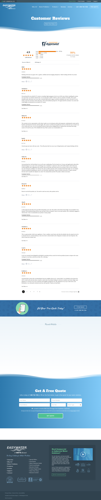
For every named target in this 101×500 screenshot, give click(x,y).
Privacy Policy (72, 410)
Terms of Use (15, 493)
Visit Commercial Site (59, 474)
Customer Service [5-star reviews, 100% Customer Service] (26, 77)
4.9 (28, 52)
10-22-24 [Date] (23, 275)
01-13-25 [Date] (23, 207)
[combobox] (26, 62)
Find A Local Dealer (34, 465)
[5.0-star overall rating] (50, 69)
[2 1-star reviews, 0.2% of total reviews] (50, 57)
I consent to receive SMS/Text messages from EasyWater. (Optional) (51, 408)
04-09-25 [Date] (23, 188)
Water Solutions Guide (35, 463)
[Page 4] (34, 291)
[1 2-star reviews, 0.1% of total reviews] (50, 56)
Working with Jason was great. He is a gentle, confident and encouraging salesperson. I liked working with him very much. (49, 74)
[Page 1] (23, 291)
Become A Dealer (34, 467)
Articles (70, 6)
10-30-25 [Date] (23, 72)
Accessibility (22, 493)
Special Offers (72, 1)
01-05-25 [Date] (23, 231)
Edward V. (24, 183)
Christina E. (25, 88)
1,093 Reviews (28, 57)
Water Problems (44, 6)
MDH (23, 67)
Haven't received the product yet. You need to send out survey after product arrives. (40, 191)
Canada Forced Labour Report (11, 495)
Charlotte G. (25, 226)
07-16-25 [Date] (23, 120)
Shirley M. (24, 115)
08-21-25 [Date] (23, 93)
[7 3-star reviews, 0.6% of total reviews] (50, 54)
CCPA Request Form (23, 495)
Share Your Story (49, 24)
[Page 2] (27, 291)
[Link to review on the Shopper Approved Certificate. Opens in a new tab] (31, 81)
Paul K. (23, 138)
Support (95, 1)
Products (55, 6)
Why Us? (34, 6)
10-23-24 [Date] (23, 252)
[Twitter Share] (29, 81)
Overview (10, 460)
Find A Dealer (81, 1)
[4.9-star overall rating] (28, 55)
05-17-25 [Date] (23, 143)
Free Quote (94, 6)
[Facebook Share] (26, 81)
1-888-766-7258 (82, 310)
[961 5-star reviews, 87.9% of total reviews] (50, 51)
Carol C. (24, 248)
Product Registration (35, 469)
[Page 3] (30, 291)
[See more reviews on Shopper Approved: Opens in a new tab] (69, 291)
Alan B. (23, 202)
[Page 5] (37, 291)
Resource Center (34, 472)
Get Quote (81, 307)
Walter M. (24, 156)
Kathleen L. (24, 271)
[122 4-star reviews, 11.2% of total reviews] (50, 53)
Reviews (63, 6)
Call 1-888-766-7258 (82, 6)
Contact (88, 1)
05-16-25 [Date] (23, 161)
